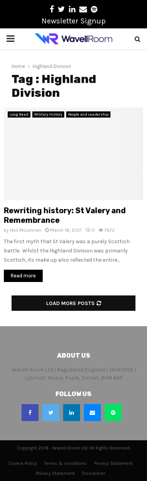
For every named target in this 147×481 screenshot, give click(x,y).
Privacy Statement (113, 463)
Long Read (19, 114)
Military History (48, 114)
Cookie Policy (22, 463)
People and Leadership (88, 114)
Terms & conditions (65, 463)
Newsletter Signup (74, 21)
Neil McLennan (25, 230)
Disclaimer (93, 473)
